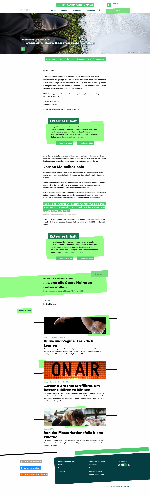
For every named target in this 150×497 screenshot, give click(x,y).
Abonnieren (98, 59)
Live (110, 11)
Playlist (118, 11)
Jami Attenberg (96, 219)
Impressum (93, 465)
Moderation (90, 10)
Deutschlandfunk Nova (66, 461)
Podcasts (64, 10)
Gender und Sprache (96, 474)
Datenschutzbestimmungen (72, 137)
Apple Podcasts (84, 59)
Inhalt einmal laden (64, 143)
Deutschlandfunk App (55, 59)
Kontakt (61, 465)
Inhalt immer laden (86, 143)
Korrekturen (93, 468)
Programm (77, 10)
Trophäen (61, 471)
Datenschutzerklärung (97, 461)
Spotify (71, 59)
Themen (53, 10)
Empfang (61, 468)
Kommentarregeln (95, 471)
